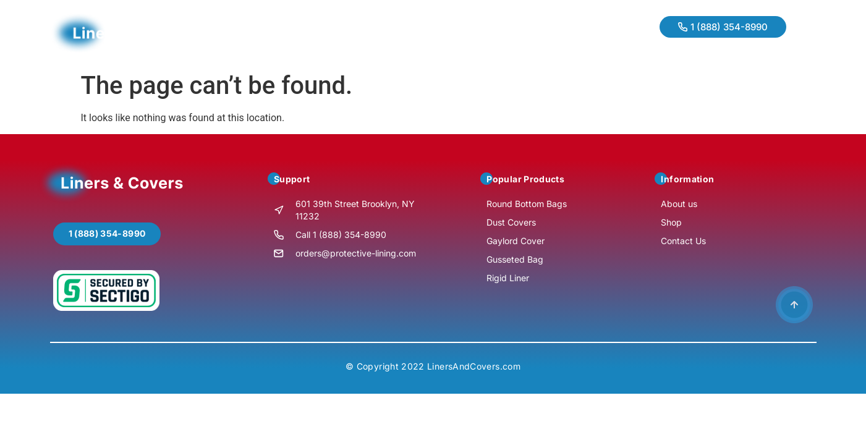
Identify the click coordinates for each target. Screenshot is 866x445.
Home (236, 32)
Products (352, 32)
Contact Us (419, 32)
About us (291, 32)
